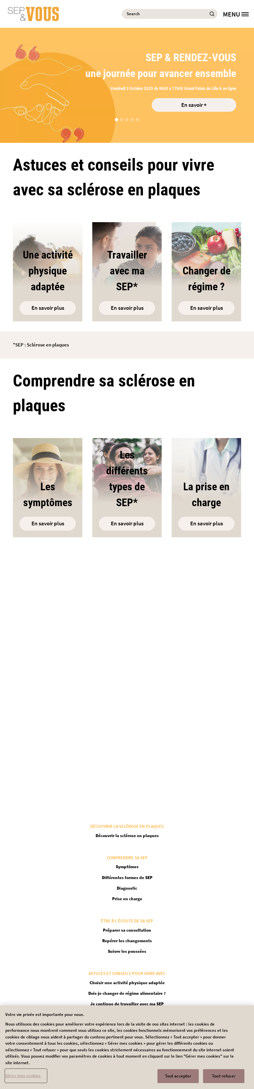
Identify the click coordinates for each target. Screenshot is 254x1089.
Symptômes (127, 866)
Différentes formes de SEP (127, 877)
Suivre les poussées (127, 951)
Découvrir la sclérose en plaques (127, 835)
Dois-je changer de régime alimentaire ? (127, 993)
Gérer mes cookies (23, 1078)
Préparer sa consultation (127, 930)
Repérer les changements (127, 941)
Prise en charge (127, 899)
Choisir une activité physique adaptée (127, 983)
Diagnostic (127, 888)
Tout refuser (223, 1078)
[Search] (170, 14)
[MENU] (238, 13)
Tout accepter (178, 1078)
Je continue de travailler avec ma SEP (127, 1004)
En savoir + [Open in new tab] (194, 104)
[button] (116, 120)
